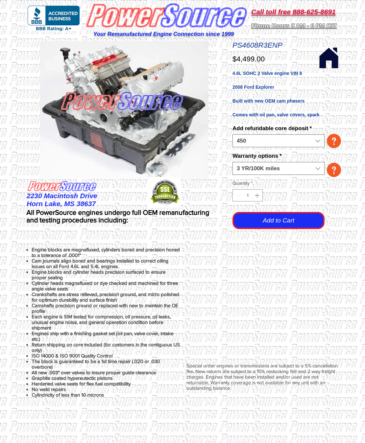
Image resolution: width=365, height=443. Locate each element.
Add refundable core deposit (272, 128)
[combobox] (278, 140)
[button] (334, 141)
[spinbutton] (248, 195)
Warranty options (257, 156)
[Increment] (258, 195)
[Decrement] (237, 195)
